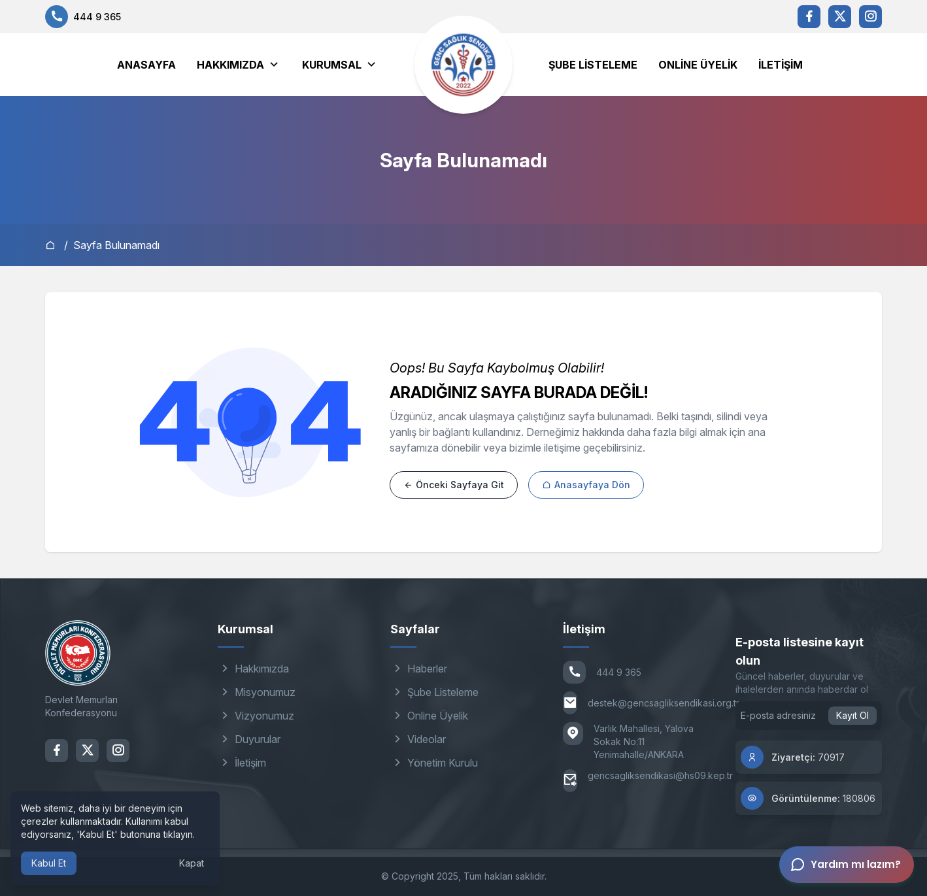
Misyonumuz (256, 692)
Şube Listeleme (592, 64)
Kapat (191, 863)
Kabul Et (48, 863)
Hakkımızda (230, 64)
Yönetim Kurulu (434, 762)
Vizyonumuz (256, 715)
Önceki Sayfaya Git (453, 484)
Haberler (418, 668)
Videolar (418, 739)
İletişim (780, 64)
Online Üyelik (697, 64)
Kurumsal (332, 64)
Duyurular (249, 739)
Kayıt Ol (852, 715)
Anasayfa (146, 64)
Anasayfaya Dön (586, 484)
